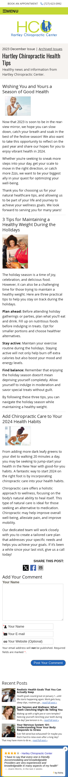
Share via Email (41, 568)
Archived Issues (50, 49)
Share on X (26, 568)
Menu (10, 11)
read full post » (49, 702)
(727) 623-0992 (50, 3)
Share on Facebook (33, 568)
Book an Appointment (23, 3)
